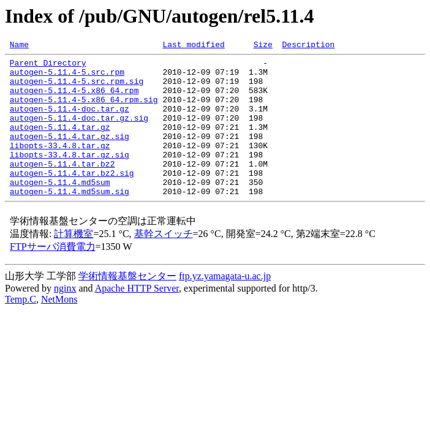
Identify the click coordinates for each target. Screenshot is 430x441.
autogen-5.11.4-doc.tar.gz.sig (79, 132)
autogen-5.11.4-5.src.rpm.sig (76, 88)
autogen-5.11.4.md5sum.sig (69, 220)
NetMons (59, 328)
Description (308, 45)
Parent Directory (48, 66)
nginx (65, 317)
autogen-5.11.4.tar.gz (60, 143)
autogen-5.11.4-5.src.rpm (67, 77)
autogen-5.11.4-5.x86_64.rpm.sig (84, 110)
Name (19, 45)
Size (263, 45)
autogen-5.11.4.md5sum (60, 209)
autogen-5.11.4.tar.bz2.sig (72, 198)
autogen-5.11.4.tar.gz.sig (69, 154)
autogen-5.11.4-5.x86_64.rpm (74, 99)
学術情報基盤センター (127, 305)
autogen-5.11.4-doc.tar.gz (69, 121)
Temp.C (20, 328)
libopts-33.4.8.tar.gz (60, 165)
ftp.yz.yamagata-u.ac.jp (225, 305)
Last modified (193, 45)
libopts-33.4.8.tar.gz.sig (69, 176)
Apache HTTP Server (137, 317)
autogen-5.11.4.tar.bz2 (62, 187)
